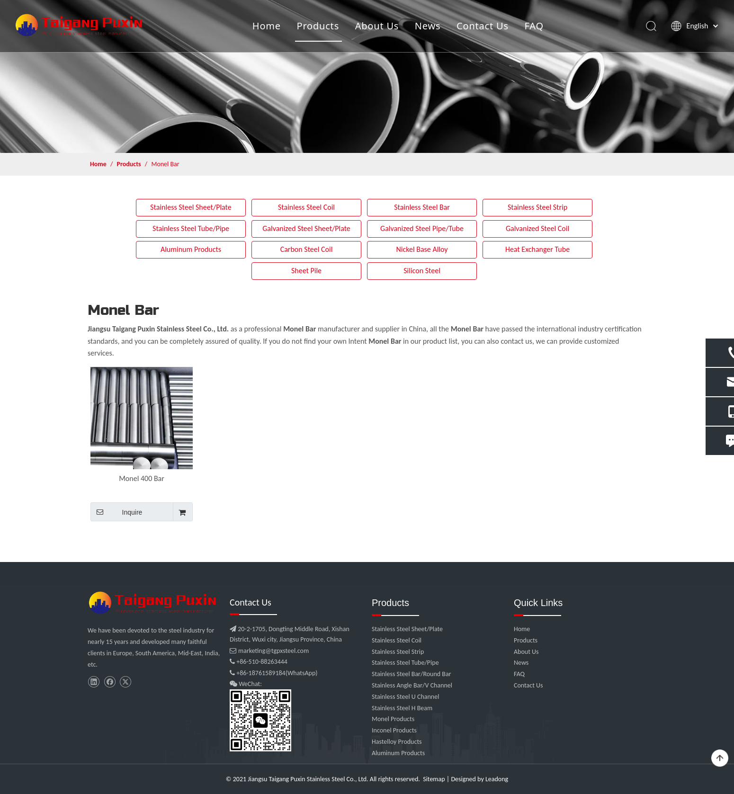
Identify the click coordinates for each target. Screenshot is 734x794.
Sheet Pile (306, 270)
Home (266, 25)
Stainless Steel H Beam (402, 708)
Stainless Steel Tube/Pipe (190, 228)
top (719, 758)
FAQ (533, 25)
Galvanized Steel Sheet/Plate (306, 228)
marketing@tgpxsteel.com (269, 651)
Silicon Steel (421, 270)
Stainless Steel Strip (537, 207)
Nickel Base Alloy (422, 249)
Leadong (496, 779)
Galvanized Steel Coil (537, 228)
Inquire (116, 511)
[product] (367, 76)
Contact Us (482, 25)
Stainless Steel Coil (306, 207)
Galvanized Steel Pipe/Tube (422, 228)
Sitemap (434, 779)
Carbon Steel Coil (306, 249)
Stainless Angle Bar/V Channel (412, 685)
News (427, 25)
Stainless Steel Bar (422, 207)
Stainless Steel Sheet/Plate (191, 207)
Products (317, 25)
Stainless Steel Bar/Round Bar (411, 674)
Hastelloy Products (397, 742)
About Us (377, 25)
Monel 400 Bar (141, 478)
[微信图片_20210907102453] (154, 602)
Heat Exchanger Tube (537, 249)
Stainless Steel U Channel (405, 697)
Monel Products (393, 719)
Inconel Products (394, 730)
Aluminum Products (191, 249)
